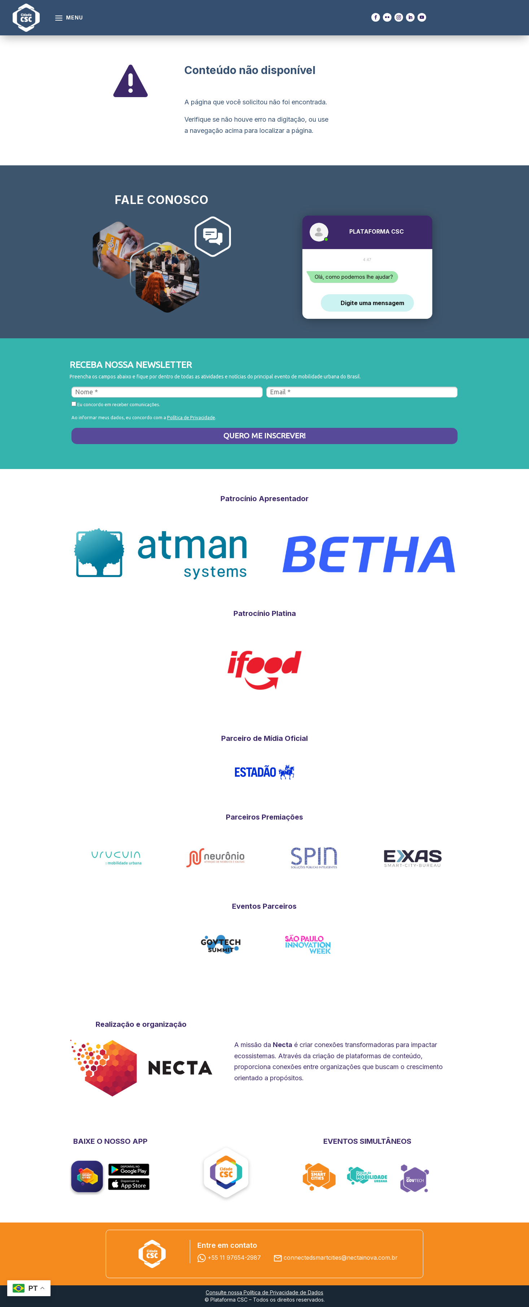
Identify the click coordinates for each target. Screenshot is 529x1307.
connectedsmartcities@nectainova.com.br (341, 1257)
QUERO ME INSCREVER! (264, 435)
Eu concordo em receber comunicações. (115, 404)
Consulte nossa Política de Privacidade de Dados (264, 1292)
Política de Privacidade (191, 417)
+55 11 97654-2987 (230, 1257)
